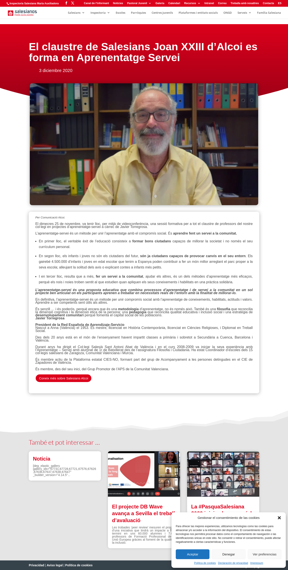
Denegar (228, 554)
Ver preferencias (264, 554)
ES (279, 3)
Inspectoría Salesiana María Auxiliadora (34, 3)
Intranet (209, 3)
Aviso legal (55, 565)
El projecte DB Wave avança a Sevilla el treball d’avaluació (143, 513)
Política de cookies (205, 563)
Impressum (256, 563)
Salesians (74, 13)
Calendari (174, 3)
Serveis (242, 13)
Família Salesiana (269, 13)
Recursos (190, 3)
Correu (222, 3)
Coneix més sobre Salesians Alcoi (63, 378)
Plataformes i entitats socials (198, 13)
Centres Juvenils (162, 13)
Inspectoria (98, 13)
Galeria (160, 3)
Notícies (118, 3)
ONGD (227, 13)
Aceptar (192, 554)
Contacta (268, 3)
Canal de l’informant (96, 3)
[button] (279, 518)
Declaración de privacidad (233, 563)
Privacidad (36, 565)
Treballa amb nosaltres (245, 3)
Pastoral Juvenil (137, 3)
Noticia (41, 459)
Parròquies (138, 13)
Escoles (120, 13)
